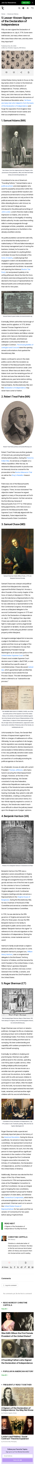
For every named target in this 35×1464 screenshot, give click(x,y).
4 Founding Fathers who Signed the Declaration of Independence (17, 1361)
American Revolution (11, 1137)
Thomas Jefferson (16, 770)
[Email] (32, 1267)
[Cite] (28, 72)
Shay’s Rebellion (18, 475)
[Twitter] (18, 1267)
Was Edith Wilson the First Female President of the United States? (17, 1334)
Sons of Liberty (7, 258)
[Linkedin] (11, 1267)
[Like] (9, 1263)
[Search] (19, 8)
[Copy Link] (25, 1267)
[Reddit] (21, 1267)
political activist (7, 186)
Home (3, 14)
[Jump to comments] (6, 72)
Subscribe (26, 2)
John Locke (5, 212)
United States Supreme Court (12, 656)
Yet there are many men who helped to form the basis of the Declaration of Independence (17, 103)
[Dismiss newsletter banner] (32, 2)
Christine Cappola (13, 48)
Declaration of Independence (15, 388)
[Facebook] (14, 1267)
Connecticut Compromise (13, 1197)
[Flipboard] (29, 1267)
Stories (15, 1413)
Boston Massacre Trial (23, 472)
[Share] (21, 72)
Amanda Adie (6, 1441)
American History (12, 14)
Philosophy (14, 1441)
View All (4, 1309)
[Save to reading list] (14, 72)
